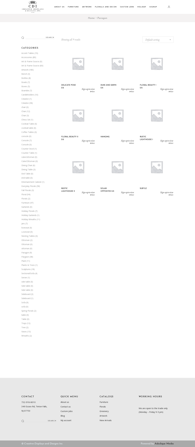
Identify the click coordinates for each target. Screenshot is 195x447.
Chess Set (25, 119)
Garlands (25, 207)
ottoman (25, 248)
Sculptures (26, 269)
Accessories (26, 57)
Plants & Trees (28, 265)
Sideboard (25, 294)
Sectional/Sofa (27, 273)
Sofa (23, 302)
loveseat (25, 227)
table (23, 315)
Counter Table (27, 153)
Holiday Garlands (29, 215)
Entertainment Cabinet (31, 182)
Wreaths (25, 335)
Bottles (24, 78)
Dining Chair (26, 165)
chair (23, 107)
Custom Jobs (67, 411)
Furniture (25, 202)
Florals (24, 198)
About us (65, 402)
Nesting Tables (28, 236)
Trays (23, 323)
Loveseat (25, 231)
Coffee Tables (27, 132)
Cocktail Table (27, 123)
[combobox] (158, 39)
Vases (24, 331)
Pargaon (25, 256)
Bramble (25, 90)
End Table (25, 173)
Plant (23, 261)
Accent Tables (27, 53)
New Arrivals (106, 420)
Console (25, 140)
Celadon (25, 99)
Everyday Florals (28, 186)
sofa (23, 306)
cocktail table (27, 128)
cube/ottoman (27, 157)
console (24, 136)
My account (66, 420)
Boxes (24, 86)
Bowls (24, 82)
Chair (23, 111)
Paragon (25, 252)
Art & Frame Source (30, 61)
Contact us (66, 406)
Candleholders (27, 94)
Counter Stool (27, 148)
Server (24, 277)
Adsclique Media (164, 443)
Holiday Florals (28, 211)
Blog (63, 415)
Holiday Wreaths (28, 219)
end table (25, 177)
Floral (23, 194)
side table (25, 281)
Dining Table (27, 169)
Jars (23, 223)
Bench (24, 74)
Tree (23, 327)
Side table (25, 286)
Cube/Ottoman (28, 161)
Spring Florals (27, 310)
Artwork (24, 69)
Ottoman (25, 240)
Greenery (104, 411)
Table (23, 319)
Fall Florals (26, 190)
